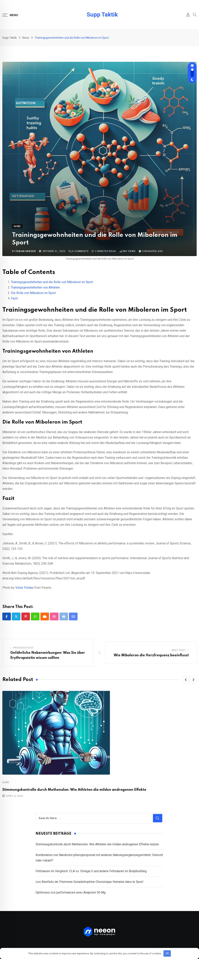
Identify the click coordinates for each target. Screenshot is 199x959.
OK (167, 953)
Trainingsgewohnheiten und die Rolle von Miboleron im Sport (52, 282)
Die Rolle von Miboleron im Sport (33, 293)
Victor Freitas (24, 587)
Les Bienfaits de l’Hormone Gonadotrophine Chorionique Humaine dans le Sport (89, 882)
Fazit (14, 298)
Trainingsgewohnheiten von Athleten (35, 287)
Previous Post (23, 647)
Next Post (179, 650)
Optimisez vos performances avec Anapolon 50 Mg (71, 892)
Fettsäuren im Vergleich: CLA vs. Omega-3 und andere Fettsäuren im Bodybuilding (91, 871)
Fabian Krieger (26, 251)
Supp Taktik (102, 14)
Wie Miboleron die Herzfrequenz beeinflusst (151, 655)
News (5, 782)
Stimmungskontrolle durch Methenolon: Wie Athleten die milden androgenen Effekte (74, 790)
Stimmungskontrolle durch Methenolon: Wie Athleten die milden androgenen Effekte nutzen (97, 844)
